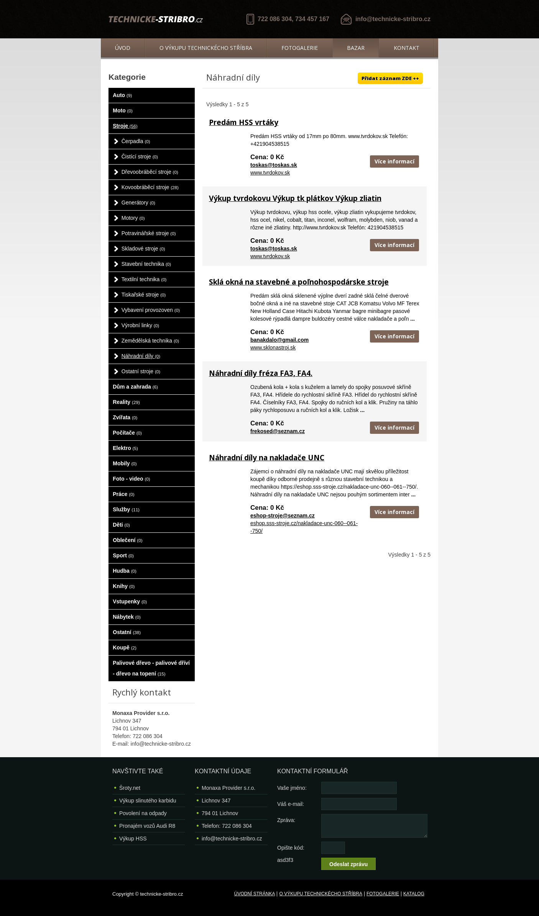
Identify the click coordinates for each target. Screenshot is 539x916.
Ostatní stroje (141, 371)
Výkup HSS (133, 838)
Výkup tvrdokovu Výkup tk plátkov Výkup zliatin (295, 198)
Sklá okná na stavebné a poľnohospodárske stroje (299, 282)
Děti (121, 525)
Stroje (125, 126)
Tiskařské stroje (144, 295)
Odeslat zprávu (348, 864)
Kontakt (406, 47)
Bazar (356, 47)
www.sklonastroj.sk (273, 347)
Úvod (122, 47)
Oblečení (127, 540)
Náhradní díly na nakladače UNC (266, 458)
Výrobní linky (140, 325)
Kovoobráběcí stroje (150, 187)
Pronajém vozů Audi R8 (147, 826)
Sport (123, 555)
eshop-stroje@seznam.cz (282, 515)
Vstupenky (130, 601)
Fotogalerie (299, 47)
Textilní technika (144, 279)
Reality (126, 402)
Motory (133, 218)
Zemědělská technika (150, 341)
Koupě (124, 647)
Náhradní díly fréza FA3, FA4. (260, 373)
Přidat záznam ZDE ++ (390, 78)
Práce (123, 494)
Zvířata (125, 417)
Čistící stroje (140, 156)
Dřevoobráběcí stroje (150, 172)
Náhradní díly (141, 356)
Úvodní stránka (254, 893)
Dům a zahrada (135, 387)
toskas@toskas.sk (273, 165)
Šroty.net (129, 788)
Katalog (413, 893)
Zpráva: (286, 820)
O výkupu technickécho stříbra (205, 47)
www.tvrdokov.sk (270, 173)
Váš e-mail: (290, 804)
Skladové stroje (143, 248)
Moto (123, 110)
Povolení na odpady (143, 813)
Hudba (124, 571)
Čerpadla (136, 141)
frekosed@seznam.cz (277, 431)
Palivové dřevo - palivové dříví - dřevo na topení (151, 668)
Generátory (138, 202)
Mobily (124, 463)
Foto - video (131, 479)
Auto (122, 95)
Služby (126, 509)
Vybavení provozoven (151, 310)
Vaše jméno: (292, 788)
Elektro (125, 448)
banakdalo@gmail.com (279, 340)
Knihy (124, 586)
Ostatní (127, 632)
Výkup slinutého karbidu (147, 800)
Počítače (127, 433)
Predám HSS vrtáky (243, 122)
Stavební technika (146, 264)
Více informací (394, 161)
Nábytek (127, 617)
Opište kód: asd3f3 (290, 849)
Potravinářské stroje (149, 233)
